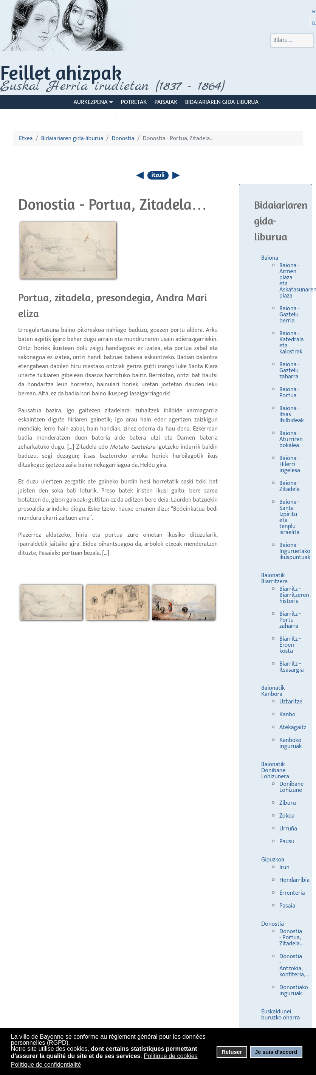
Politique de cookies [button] (170, 1056)
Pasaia (287, 906)
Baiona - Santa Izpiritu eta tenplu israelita (289, 517)
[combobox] (292, 40)
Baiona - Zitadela (289, 486)
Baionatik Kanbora (273, 691)
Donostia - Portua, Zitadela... (291, 937)
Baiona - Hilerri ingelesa (289, 464)
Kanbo (287, 714)
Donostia (272, 924)
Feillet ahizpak (61, 72)
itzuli (158, 175)
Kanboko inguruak (290, 743)
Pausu (286, 841)
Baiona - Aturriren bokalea (291, 439)
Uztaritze (290, 702)
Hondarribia (294, 880)
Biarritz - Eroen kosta (290, 645)
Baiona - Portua (289, 392)
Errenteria (292, 893)
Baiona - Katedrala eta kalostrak (291, 342)
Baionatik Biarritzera (274, 578)
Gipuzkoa (272, 860)
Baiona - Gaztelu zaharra (289, 370)
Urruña (288, 829)
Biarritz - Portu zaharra (290, 620)
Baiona (269, 258)
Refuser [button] (232, 1052)
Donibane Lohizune (291, 787)
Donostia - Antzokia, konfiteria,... (294, 965)
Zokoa (286, 816)
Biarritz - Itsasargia (291, 667)
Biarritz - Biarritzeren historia (294, 595)
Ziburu (287, 803)
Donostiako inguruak (293, 990)
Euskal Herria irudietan (112, 86)
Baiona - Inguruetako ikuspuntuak (294, 551)
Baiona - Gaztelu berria (289, 315)
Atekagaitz (292, 727)
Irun (284, 867)
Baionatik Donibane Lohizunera (275, 770)
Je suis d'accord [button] (276, 1052)
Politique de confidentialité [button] (46, 1064)
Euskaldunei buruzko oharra (280, 1015)
